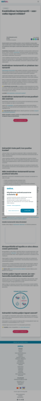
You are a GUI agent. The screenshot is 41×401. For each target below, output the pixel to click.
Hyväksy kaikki (27, 211)
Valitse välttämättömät (13, 210)
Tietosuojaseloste (16, 205)
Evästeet (9, 205)
